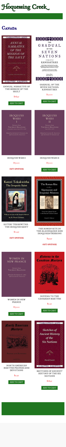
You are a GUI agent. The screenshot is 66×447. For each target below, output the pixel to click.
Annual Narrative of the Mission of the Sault (16, 89)
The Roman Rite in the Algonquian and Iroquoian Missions (49, 231)
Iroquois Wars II (49, 158)
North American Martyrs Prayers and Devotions (16, 368)
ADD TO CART (16, 103)
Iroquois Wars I (16, 158)
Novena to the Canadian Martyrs (49, 297)
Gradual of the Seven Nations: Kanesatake (49, 87)
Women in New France (16, 300)
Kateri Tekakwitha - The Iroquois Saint (16, 225)
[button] (31, 16)
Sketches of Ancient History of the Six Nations (50, 374)
